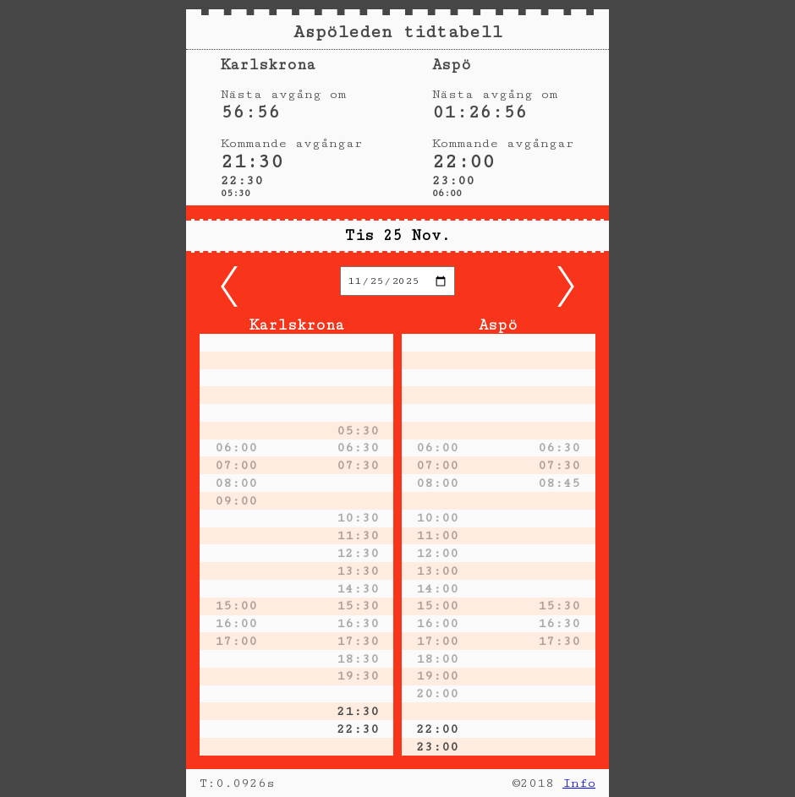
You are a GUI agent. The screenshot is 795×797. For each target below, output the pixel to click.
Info (578, 783)
